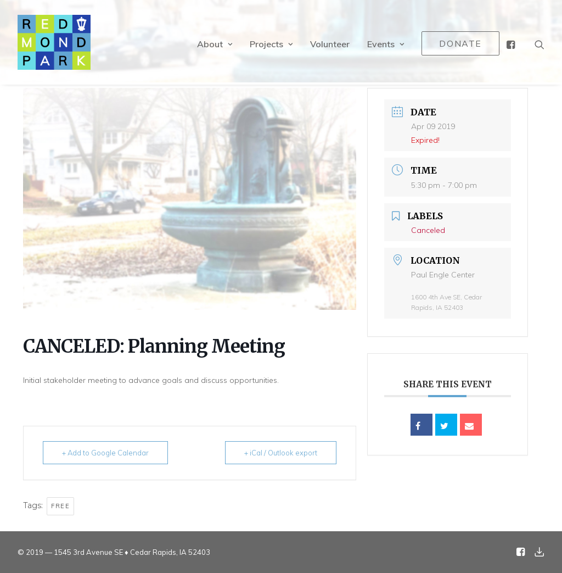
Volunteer (330, 43)
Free (60, 506)
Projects (271, 43)
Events (385, 43)
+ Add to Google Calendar (105, 452)
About (214, 43)
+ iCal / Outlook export (280, 452)
